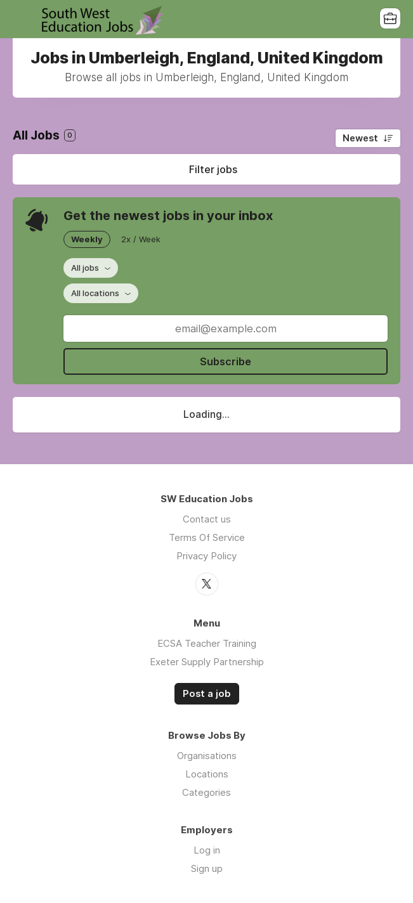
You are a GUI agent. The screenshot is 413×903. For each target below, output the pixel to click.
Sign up (207, 868)
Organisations (207, 756)
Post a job (207, 693)
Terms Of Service (207, 537)
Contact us (207, 519)
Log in (206, 850)
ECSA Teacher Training (206, 643)
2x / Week (141, 239)
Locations (206, 774)
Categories (206, 792)
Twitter (207, 584)
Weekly (87, 239)
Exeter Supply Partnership (207, 662)
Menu (22, 19)
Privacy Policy (206, 556)
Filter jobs (213, 169)
